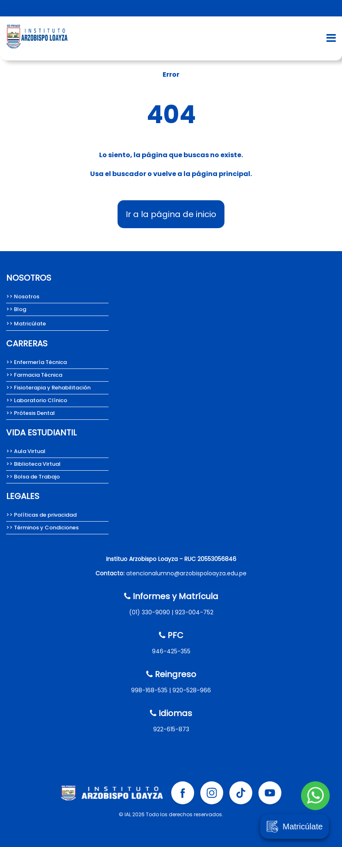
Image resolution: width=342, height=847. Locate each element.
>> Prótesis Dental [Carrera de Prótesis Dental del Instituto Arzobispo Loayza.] (30, 413)
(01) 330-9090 (149, 612)
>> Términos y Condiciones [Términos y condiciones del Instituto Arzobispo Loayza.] (42, 527)
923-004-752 (194, 612)
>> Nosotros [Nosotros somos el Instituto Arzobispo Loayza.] (22, 296)
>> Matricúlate (26, 323)
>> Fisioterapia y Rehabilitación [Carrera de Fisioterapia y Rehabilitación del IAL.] (48, 387)
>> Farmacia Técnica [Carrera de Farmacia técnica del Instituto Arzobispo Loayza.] (34, 375)
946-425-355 (171, 651)
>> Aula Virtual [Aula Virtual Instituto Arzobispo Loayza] (25, 451)
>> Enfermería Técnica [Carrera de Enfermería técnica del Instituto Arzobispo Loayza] (36, 362)
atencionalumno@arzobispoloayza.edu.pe (186, 573)
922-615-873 (171, 729)
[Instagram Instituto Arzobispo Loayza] (211, 792)
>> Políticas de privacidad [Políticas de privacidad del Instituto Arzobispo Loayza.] (41, 515)
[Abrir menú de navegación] (331, 38)
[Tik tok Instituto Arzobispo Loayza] (240, 792)
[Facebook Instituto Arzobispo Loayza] (182, 792)
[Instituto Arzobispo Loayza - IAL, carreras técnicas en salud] (37, 51)
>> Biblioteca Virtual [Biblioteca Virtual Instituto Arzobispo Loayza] (33, 464)
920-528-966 (191, 690)
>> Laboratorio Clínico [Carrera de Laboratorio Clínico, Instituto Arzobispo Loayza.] (36, 400)
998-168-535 (149, 690)
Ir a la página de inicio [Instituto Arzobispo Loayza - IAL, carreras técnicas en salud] (171, 214)
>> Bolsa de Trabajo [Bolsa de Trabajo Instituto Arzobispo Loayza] (33, 477)
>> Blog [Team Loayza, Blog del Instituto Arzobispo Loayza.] (16, 309)
